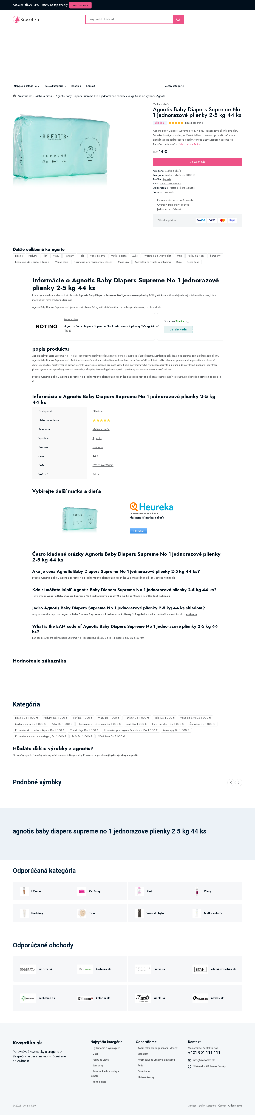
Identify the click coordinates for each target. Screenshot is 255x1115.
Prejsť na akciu (80, 5)
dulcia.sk (159, 969)
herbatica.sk (46, 998)
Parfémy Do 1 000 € (137, 718)
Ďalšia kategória (54, 86)
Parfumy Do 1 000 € (55, 718)
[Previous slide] (230, 782)
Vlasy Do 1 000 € (108, 718)
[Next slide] (238, 782)
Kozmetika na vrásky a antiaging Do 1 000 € (40, 736)
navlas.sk (217, 998)
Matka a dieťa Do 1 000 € (30, 724)
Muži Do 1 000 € (136, 724)
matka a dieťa (147, 376)
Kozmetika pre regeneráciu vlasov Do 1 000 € (131, 730)
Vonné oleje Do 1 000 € (84, 730)
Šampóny (215, 256)
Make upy (123, 262)
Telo (81, 256)
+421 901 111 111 (204, 1052)
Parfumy (33, 256)
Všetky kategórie (174, 86)
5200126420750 (170, 183)
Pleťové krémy (146, 1077)
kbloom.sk (103, 998)
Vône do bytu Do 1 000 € (195, 718)
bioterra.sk (103, 969)
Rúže (179, 262)
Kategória (211, 1105)
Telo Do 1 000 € (165, 718)
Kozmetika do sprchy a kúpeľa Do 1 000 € (39, 730)
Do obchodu (197, 162)
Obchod (192, 1105)
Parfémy (69, 256)
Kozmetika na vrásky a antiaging (153, 262)
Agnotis (167, 179)
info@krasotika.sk (204, 1060)
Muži (179, 256)
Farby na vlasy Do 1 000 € (168, 724)
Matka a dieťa (161, 104)
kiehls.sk (159, 998)
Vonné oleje (61, 262)
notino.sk (169, 192)
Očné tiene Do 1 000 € (111, 736)
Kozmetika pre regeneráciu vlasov (93, 262)
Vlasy (56, 256)
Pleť (45, 256)
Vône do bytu (97, 256)
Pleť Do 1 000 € (82, 718)
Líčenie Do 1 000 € (26, 718)
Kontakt (90, 86)
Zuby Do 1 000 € (62, 724)
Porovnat (138, 531)
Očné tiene (193, 262)
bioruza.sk (45, 969)
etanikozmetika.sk (223, 969)
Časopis (76, 86)
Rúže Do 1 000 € (82, 736)
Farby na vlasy (196, 256)
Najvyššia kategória (25, 86)
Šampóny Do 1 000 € (202, 724)
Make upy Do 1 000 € (176, 730)
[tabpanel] (61, 150)
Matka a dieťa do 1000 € (180, 175)
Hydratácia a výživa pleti (157, 256)
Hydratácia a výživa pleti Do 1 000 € (99, 724)
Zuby (135, 256)
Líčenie (19, 256)
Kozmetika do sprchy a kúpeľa (32, 262)
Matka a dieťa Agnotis (182, 188)
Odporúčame (235, 1105)
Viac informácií (190, 144)
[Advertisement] (127, 55)
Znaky (202, 1105)
